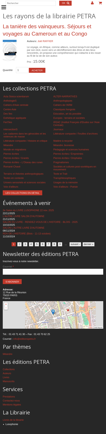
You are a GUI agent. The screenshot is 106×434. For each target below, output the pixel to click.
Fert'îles (7, 122)
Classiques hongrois (64, 109)
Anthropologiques (62, 100)
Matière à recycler (63, 140)
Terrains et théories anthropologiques (23, 173)
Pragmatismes (61, 162)
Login (91, 4)
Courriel (8, 266)
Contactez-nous (11, 400)
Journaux (58, 129)
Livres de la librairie (13, 420)
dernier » (88, 244)
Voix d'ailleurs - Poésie (65, 186)
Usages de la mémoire (65, 182)
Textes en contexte (13, 178)
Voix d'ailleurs (10, 186)
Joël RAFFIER (45, 41)
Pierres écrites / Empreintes (68, 153)
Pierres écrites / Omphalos (67, 158)
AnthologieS (10, 100)
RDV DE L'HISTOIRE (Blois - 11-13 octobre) (27, 233)
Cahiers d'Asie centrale (15, 105)
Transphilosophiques (64, 178)
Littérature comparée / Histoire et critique (25, 140)
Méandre (8, 145)
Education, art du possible (67, 113)
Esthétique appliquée (14, 118)
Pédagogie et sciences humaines (71, 149)
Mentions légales (12, 404)
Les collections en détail (22, 193)
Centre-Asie (9, 109)
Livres (6, 377)
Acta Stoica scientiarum (16, 96)
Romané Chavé (11, 166)
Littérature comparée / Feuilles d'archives (75, 133)
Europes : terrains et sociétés (69, 118)
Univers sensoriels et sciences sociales (24, 182)
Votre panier (99, 4)
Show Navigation (3, 4)
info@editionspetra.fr (24, 339)
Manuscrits (8, 381)
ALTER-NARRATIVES (65, 96)
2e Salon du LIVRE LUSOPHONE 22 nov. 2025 (28, 210)
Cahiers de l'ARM (62, 105)
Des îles (7, 113)
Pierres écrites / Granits (16, 158)
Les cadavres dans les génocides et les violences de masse (24, 135)
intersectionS (10, 129)
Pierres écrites (11, 153)
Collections (9, 369)
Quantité (8, 70)
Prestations (9, 396)
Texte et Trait (60, 173)
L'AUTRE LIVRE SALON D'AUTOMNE (23, 216)
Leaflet (90, 327)
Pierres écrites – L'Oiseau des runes (23, 162)
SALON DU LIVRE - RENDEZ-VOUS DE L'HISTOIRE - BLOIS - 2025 (40, 222)
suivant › (75, 244)
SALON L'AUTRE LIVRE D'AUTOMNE (23, 227)
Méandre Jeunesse (63, 145)
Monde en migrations (14, 149)
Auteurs (7, 373)
